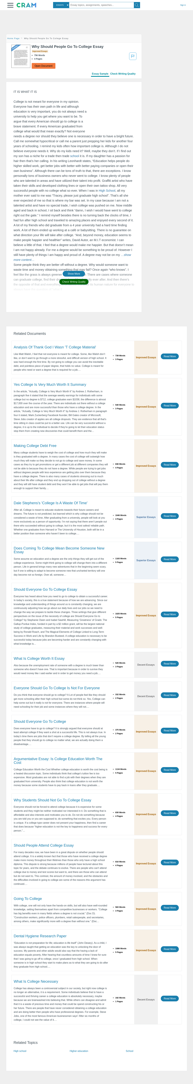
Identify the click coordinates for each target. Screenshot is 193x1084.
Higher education (79, 1051)
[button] (10, 5)
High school (20, 1051)
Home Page (13, 38)
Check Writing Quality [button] (74, 281)
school (74, 156)
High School (107, 190)
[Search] (137, 5)
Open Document (43, 66)
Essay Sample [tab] (100, 73)
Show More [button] (74, 273)
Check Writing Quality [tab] (123, 73)
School (129, 1051)
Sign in (183, 5)
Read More (170, 356)
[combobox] (61, 5)
